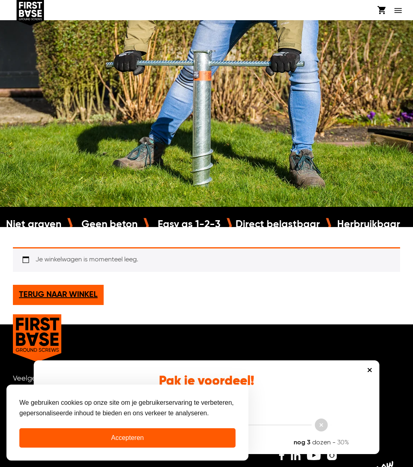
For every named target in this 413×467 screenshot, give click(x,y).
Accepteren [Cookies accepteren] (127, 437)
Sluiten (369, 370)
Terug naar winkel (58, 295)
